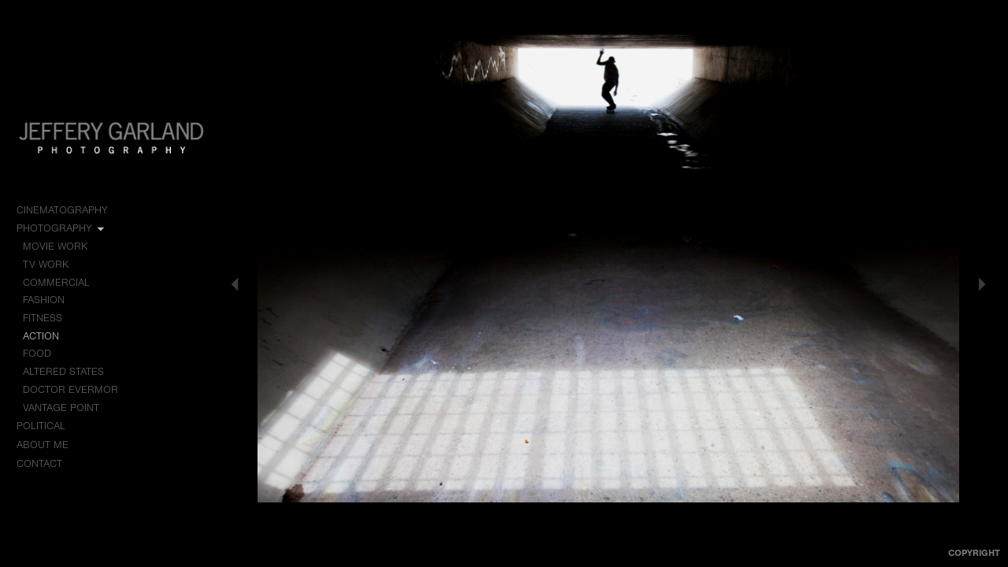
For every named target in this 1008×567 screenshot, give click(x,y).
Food (37, 353)
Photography (61, 228)
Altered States (63, 371)
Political (48, 426)
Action (41, 336)
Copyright (974, 552)
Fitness (42, 318)
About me (43, 444)
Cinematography (69, 210)
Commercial (56, 282)
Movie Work (62, 246)
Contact (39, 463)
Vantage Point (61, 407)
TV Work (53, 264)
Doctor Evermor (70, 389)
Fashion (44, 300)
